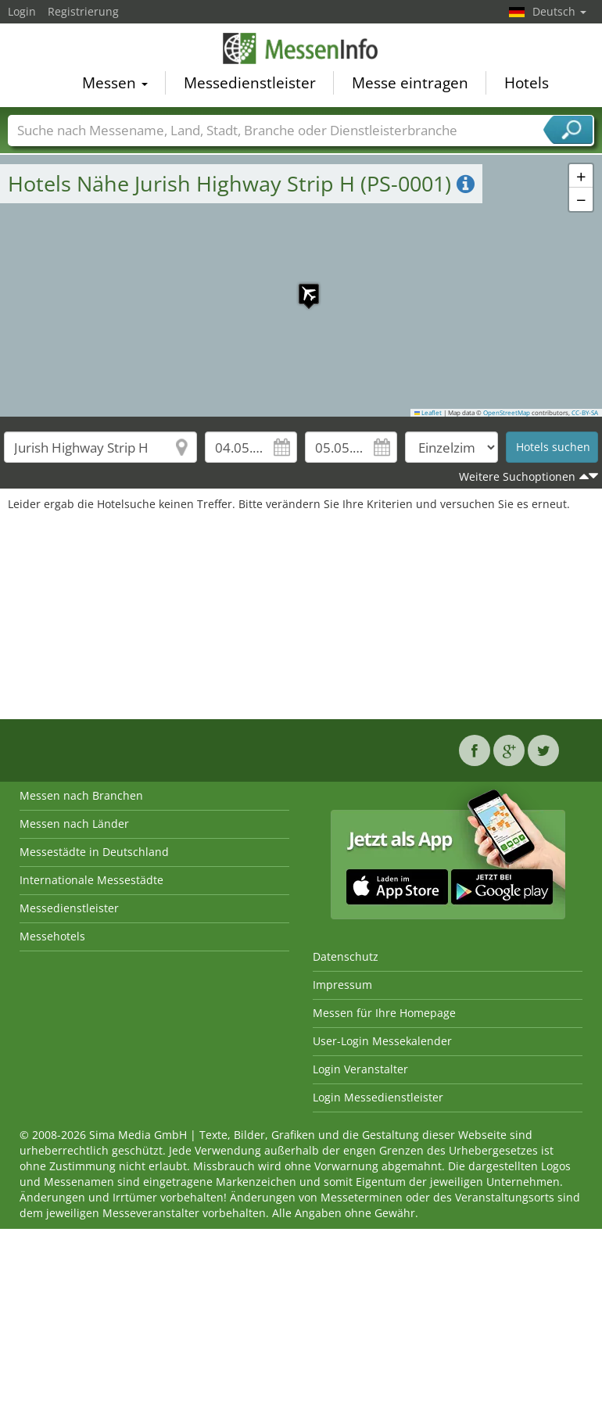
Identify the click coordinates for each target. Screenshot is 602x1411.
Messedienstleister (250, 85)
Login (22, 11)
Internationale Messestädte (91, 879)
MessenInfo (301, 50)
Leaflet (428, 413)
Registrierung (83, 11)
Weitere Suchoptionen (517, 476)
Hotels (526, 85)
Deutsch (559, 11)
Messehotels (52, 936)
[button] (301, 286)
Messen (115, 85)
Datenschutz (345, 956)
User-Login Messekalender (382, 1040)
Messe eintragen (410, 85)
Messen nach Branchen (81, 795)
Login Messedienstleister (378, 1097)
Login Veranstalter (360, 1069)
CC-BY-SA (585, 413)
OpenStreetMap (506, 413)
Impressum (342, 984)
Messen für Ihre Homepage (384, 1012)
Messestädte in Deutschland (94, 851)
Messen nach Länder (74, 823)
